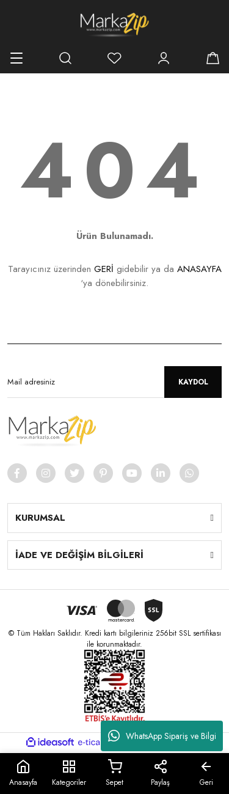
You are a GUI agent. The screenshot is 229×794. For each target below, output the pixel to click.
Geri (206, 773)
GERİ (104, 269)
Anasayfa (23, 773)
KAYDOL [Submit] (193, 382)
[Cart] (212, 58)
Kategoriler (69, 773)
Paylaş (160, 773)
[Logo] (114, 24)
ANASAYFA (199, 269)
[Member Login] (163, 58)
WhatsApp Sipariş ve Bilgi (162, 736)
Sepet (114, 773)
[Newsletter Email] (114, 382)
